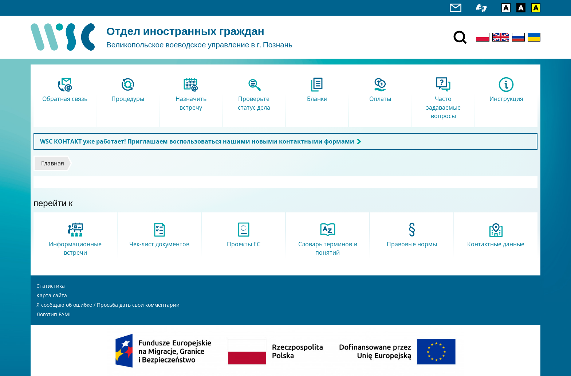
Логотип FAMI (53, 314)
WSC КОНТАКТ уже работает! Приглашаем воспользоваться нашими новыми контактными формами (197, 141)
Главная (52, 163)
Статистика (50, 285)
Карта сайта (51, 295)
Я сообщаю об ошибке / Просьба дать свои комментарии (108, 304)
